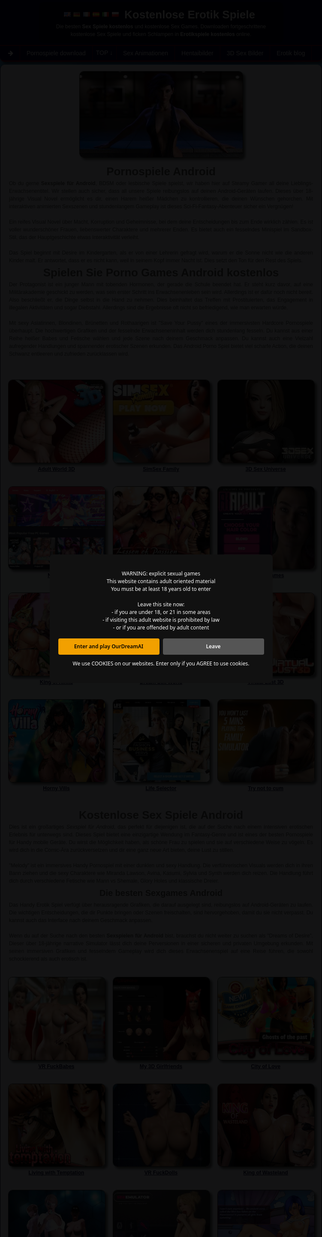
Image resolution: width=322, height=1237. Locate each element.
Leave (213, 646)
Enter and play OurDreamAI (109, 646)
